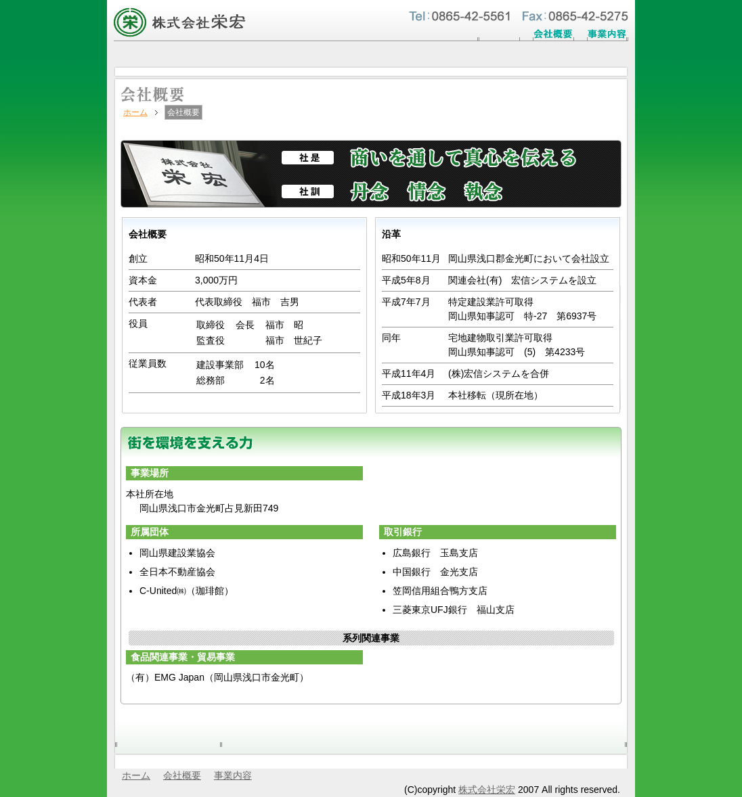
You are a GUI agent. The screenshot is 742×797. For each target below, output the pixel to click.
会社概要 (182, 775)
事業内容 (233, 775)
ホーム (135, 112)
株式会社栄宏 (486, 789)
